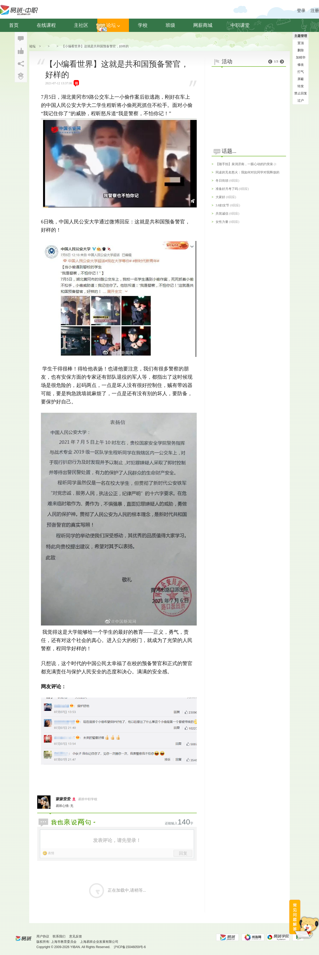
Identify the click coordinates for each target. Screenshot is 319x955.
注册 (314, 10)
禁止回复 (300, 93)
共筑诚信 (222, 213)
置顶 (300, 43)
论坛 (113, 25)
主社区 (81, 25)
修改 (300, 64)
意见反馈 (75, 936)
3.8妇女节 (222, 205)
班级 (170, 25)
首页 (14, 25)
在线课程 (46, 25)
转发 (300, 86)
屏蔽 (300, 79)
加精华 (300, 57)
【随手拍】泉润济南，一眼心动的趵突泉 (244, 164)
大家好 (220, 197)
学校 (143, 25)
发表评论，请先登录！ (117, 840)
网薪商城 (202, 25)
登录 (301, 10)
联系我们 (59, 936)
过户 (300, 100)
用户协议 (42, 936)
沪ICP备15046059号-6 (130, 947)
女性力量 (222, 222)
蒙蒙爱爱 (63, 799)
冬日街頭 (222, 180)
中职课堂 (240, 25)
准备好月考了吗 (227, 189)
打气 (300, 72)
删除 (300, 50)
